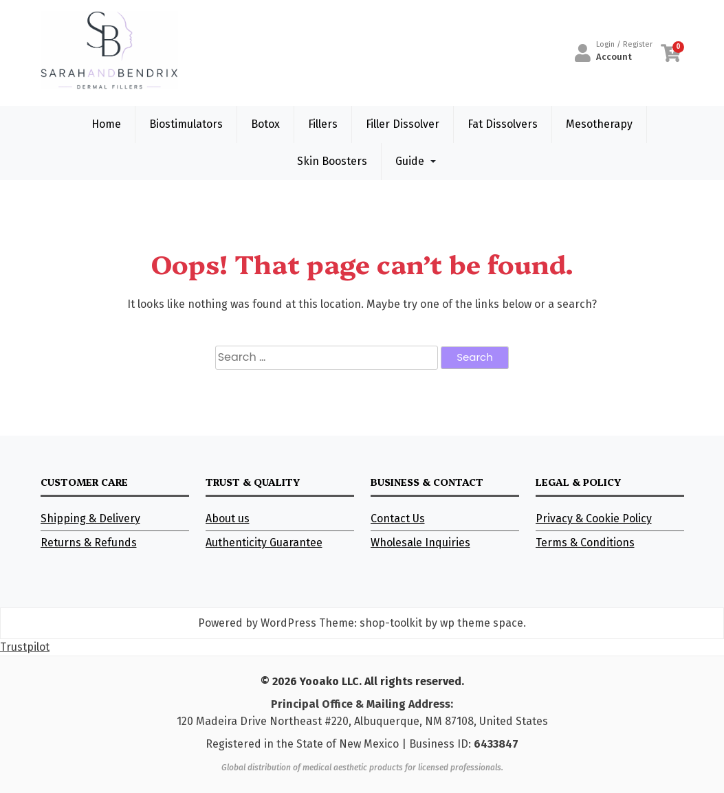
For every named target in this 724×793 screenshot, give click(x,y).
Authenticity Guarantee (264, 542)
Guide (409, 161)
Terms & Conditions (585, 542)
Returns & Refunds (89, 542)
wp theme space (481, 622)
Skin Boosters (332, 161)
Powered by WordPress (257, 622)
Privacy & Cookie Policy (594, 518)
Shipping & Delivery (90, 518)
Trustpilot (25, 647)
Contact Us (398, 518)
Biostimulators (186, 124)
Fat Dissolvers (503, 124)
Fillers (323, 124)
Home (106, 124)
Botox (265, 124)
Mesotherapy (599, 124)
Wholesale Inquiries (420, 542)
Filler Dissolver (402, 124)
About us (228, 518)
